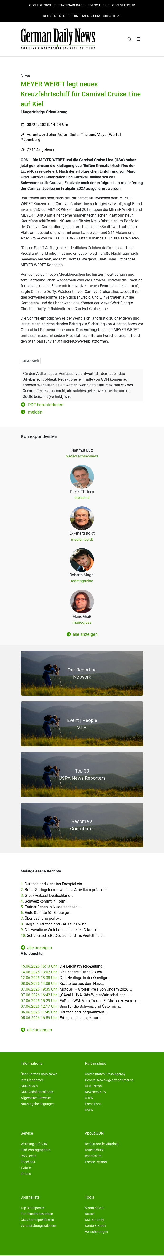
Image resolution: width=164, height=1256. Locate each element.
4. (44, 902)
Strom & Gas (94, 1208)
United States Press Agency (105, 1075)
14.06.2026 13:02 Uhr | (63, 973)
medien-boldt (82, 540)
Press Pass (93, 1104)
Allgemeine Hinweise (36, 1098)
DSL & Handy (94, 1220)
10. (63, 936)
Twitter (26, 1168)
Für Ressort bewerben (37, 1214)
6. (46, 913)
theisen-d (82, 498)
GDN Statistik (123, 5)
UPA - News (93, 1087)
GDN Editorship (42, 5)
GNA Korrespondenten (37, 1220)
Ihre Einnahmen (32, 1081)
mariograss (82, 623)
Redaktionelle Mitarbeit (102, 1145)
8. (55, 925)
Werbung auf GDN (34, 1145)
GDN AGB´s (29, 1087)
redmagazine (82, 581)
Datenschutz (94, 1150)
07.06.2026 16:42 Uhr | (76, 995)
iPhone (26, 1174)
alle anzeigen (82, 635)
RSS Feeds (28, 1156)
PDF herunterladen (42, 405)
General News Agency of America (109, 1081)
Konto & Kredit (95, 1226)
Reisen (90, 1214)
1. (53, 884)
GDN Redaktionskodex (37, 1093)
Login (73, 16)
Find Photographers (35, 1150)
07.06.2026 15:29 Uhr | (80, 1001)
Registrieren (54, 16)
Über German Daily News (39, 1075)
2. (65, 890)
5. (50, 907)
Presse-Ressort (96, 1162)
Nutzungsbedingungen (37, 1104)
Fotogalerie (98, 5)
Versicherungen (96, 1232)
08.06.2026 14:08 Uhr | (62, 984)
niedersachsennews (82, 457)
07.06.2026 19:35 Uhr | (76, 990)
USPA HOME (112, 16)
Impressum (90, 16)
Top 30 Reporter (32, 1208)
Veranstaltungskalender (38, 1226)
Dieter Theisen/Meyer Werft (94, 135)
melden (31, 412)
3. (47, 896)
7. (42, 919)
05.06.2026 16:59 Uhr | (61, 1018)
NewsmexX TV (95, 1093)
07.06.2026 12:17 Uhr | (71, 1007)
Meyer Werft (30, 361)
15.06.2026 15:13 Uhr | (63, 967)
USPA (89, 1110)
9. (60, 930)
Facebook (28, 1162)
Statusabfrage (71, 5)
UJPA (89, 1098)
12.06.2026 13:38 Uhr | (65, 978)
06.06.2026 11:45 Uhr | (64, 1013)
